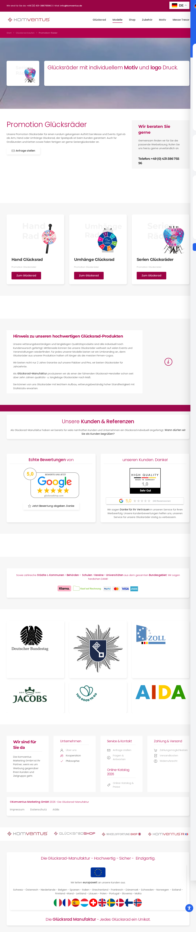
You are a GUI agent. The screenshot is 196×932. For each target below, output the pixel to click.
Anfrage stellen (23, 150)
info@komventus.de (71, 5)
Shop (132, 19)
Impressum (17, 809)
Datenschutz (38, 809)
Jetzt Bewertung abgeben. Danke (51, 506)
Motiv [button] (162, 19)
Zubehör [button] (147, 19)
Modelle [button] (117, 19)
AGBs (56, 809)
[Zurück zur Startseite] (29, 19)
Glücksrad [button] (99, 19)
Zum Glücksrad (26, 275)
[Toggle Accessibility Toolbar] (189, 908)
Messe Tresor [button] (181, 19)
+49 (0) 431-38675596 (39, 5)
